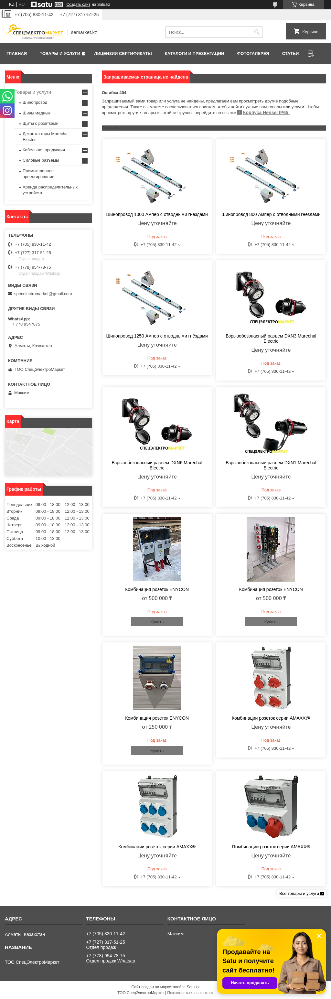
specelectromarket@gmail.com (43, 293)
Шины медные (37, 113)
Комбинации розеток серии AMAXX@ (271, 718)
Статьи (290, 53)
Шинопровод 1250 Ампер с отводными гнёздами (157, 335)
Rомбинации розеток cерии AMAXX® (271, 846)
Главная (16, 53)
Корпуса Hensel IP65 (266, 112)
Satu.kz (193, 987)
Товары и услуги (60, 53)
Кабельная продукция (44, 149)
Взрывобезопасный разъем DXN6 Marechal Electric (157, 465)
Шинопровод (35, 102)
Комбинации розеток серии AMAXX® (157, 846)
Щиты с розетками (41, 123)
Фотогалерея (253, 53)
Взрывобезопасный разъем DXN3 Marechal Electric (271, 338)
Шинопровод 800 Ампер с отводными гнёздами (270, 214)
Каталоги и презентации (194, 53)
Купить (157, 621)
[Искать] (256, 32)
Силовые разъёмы (41, 160)
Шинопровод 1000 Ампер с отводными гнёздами (157, 214)
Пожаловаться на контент (190, 993)
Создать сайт (78, 4)
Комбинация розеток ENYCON (157, 589)
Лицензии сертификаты (123, 53)
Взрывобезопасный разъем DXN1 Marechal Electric (271, 465)
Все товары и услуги (299, 893)
